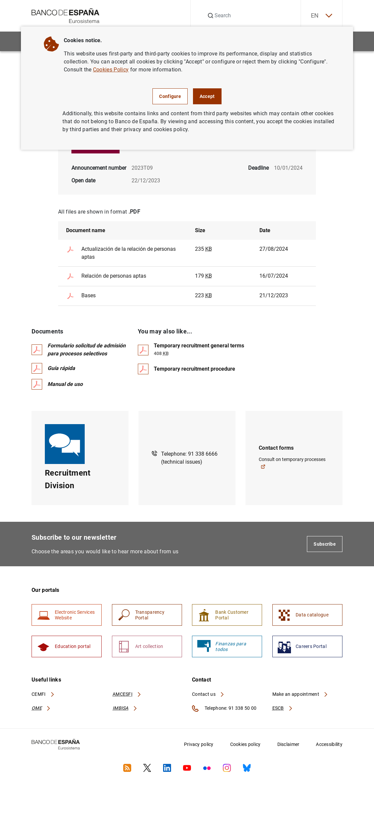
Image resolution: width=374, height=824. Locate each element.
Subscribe (325, 544)
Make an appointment (300, 694)
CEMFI (43, 694)
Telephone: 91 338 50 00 (224, 708)
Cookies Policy (111, 69)
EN (321, 16)
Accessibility (329, 744)
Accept (207, 96)
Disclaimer (288, 744)
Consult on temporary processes (292, 463)
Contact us (208, 694)
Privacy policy (199, 744)
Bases (81, 296)
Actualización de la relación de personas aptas (121, 252)
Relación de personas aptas (106, 276)
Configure (170, 96)
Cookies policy (245, 744)
